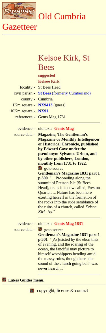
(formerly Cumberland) (64, 93)
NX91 (43, 111)
